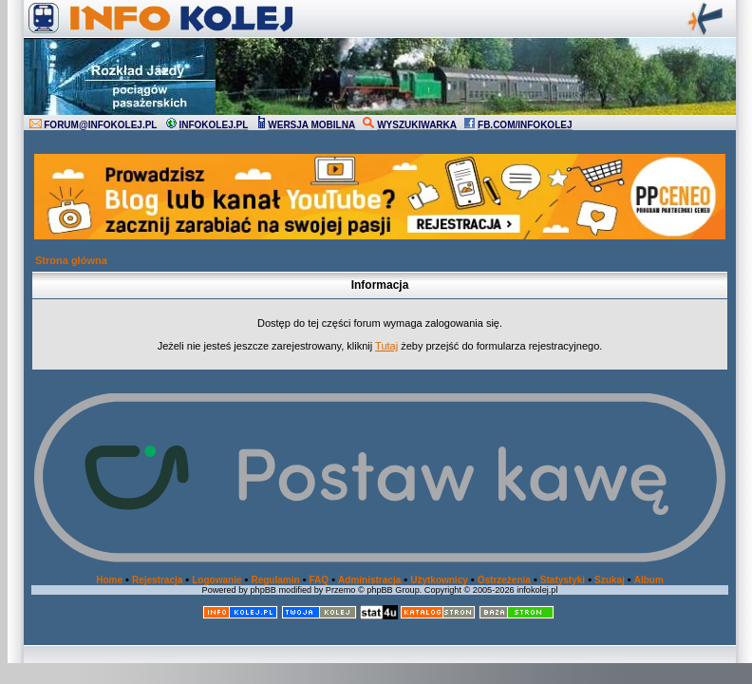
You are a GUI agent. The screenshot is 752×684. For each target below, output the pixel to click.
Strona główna (71, 260)
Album (649, 580)
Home (109, 580)
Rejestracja (157, 580)
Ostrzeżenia (504, 580)
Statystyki (562, 580)
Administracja (369, 580)
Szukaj (609, 580)
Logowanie (216, 580)
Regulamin (275, 580)
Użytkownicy (439, 580)
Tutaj (386, 346)
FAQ (319, 580)
